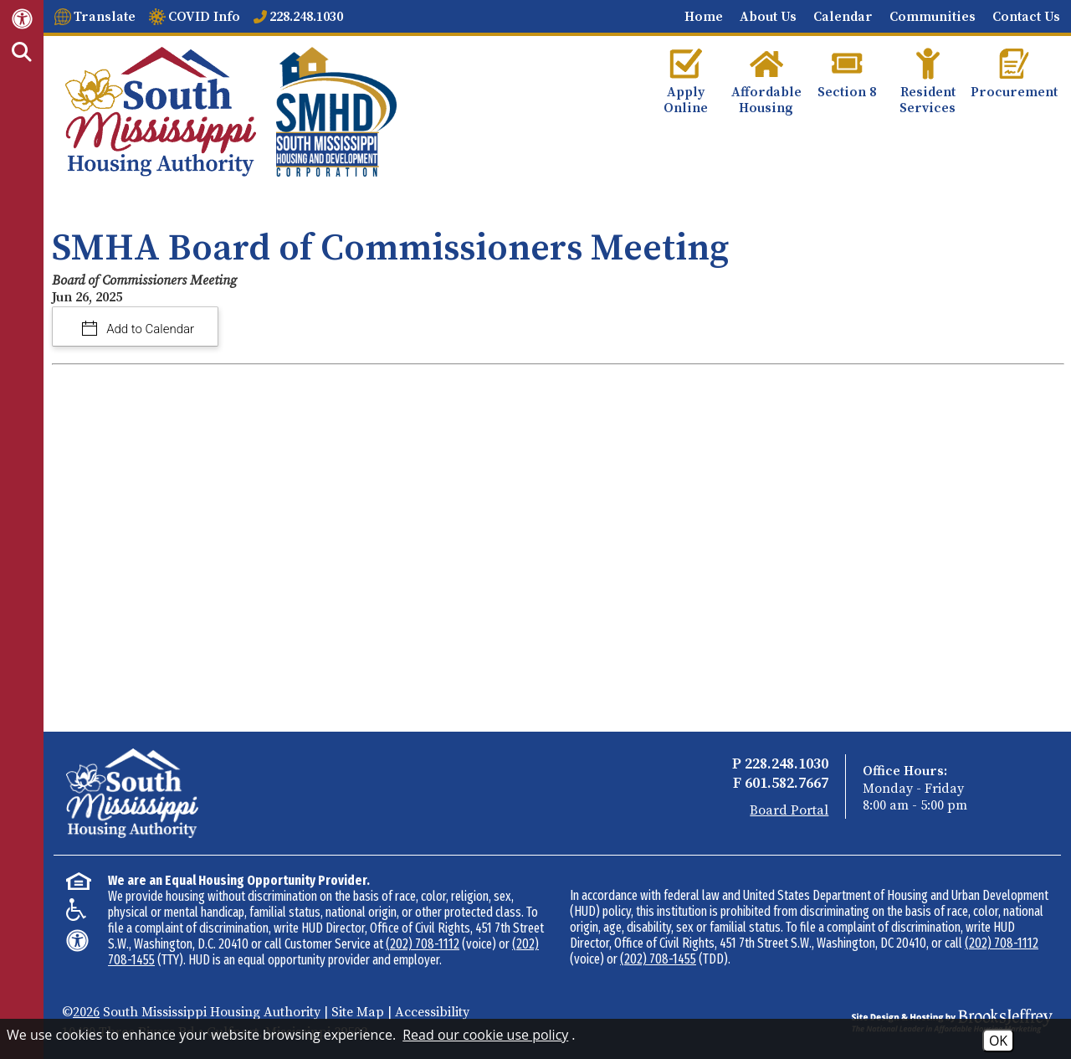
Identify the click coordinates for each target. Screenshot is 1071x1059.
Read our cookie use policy (485, 1035)
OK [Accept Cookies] (998, 1040)
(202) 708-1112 (422, 944)
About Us (768, 16)
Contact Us (1026, 16)
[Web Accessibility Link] (22, 17)
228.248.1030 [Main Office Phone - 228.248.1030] (786, 764)
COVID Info (204, 16)
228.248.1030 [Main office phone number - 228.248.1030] (306, 16)
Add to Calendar (149, 329)
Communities (932, 16)
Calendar (843, 16)
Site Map (357, 1012)
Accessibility (432, 1012)
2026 (86, 1012)
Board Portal (789, 810)
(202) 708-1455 (658, 959)
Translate (105, 16)
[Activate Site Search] (21, 53)
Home (703, 16)
